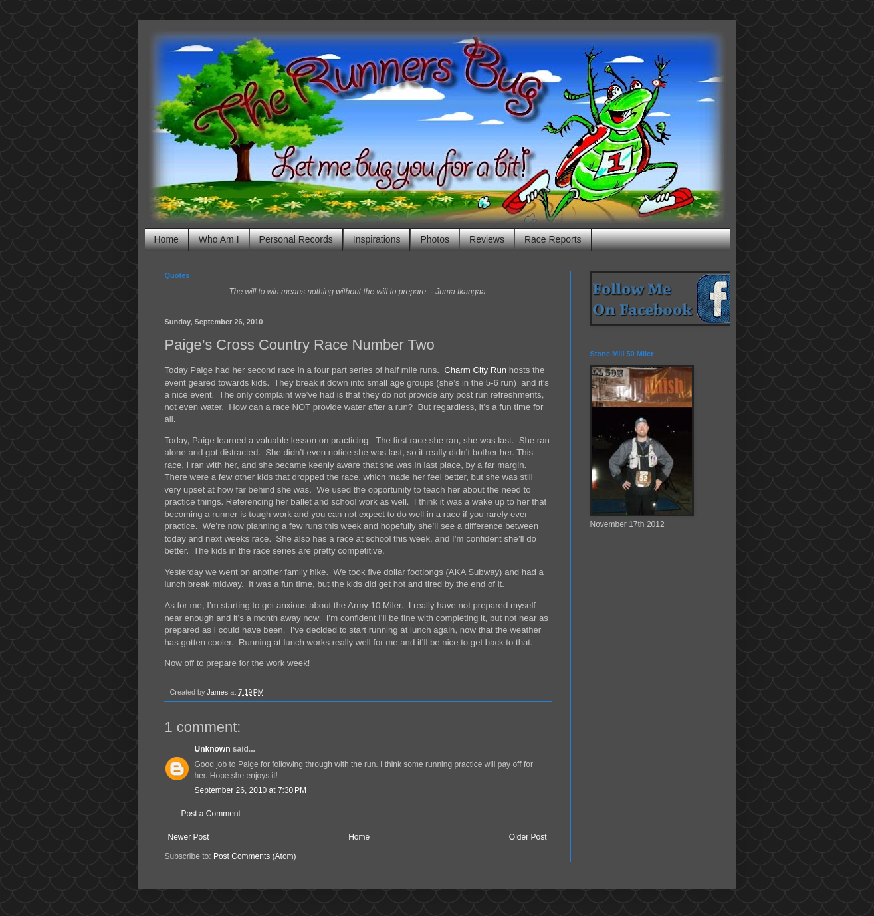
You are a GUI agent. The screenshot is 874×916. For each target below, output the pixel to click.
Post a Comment (211, 813)
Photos (434, 239)
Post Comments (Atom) (254, 856)
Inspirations (377, 239)
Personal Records (296, 239)
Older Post (528, 837)
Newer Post (188, 837)
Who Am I (219, 239)
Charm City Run (475, 370)
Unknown (213, 749)
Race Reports (553, 239)
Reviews (486, 239)
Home (166, 239)
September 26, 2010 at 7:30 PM (250, 790)
